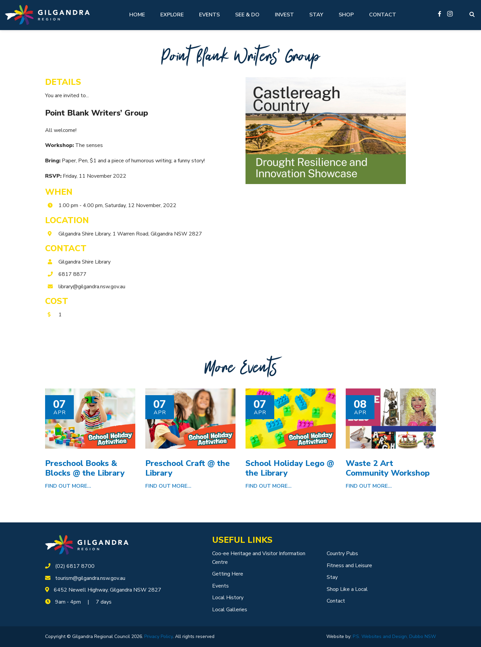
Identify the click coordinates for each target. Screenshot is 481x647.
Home (137, 14)
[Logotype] (47, 14)
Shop (346, 14)
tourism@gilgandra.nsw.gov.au (90, 578)
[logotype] (87, 544)
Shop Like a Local (347, 589)
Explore (172, 14)
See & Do (247, 14)
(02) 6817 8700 (75, 566)
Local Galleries (229, 609)
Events (209, 14)
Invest (284, 14)
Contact (382, 14)
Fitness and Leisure (349, 565)
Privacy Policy (158, 636)
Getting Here (227, 574)
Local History (228, 597)
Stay (316, 14)
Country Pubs (342, 553)
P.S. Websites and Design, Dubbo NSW (394, 636)
